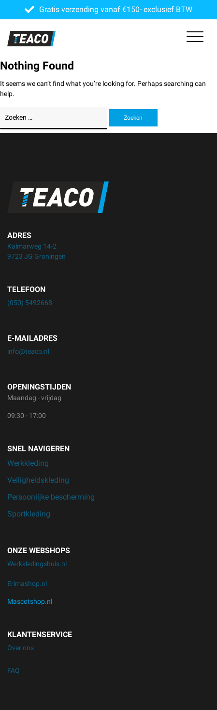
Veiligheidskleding (38, 480)
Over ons (20, 648)
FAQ (13, 670)
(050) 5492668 (29, 302)
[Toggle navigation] (195, 38)
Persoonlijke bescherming (51, 496)
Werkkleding (28, 463)
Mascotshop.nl (29, 601)
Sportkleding (28, 513)
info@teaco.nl (28, 351)
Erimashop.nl (27, 583)
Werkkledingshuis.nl (37, 564)
